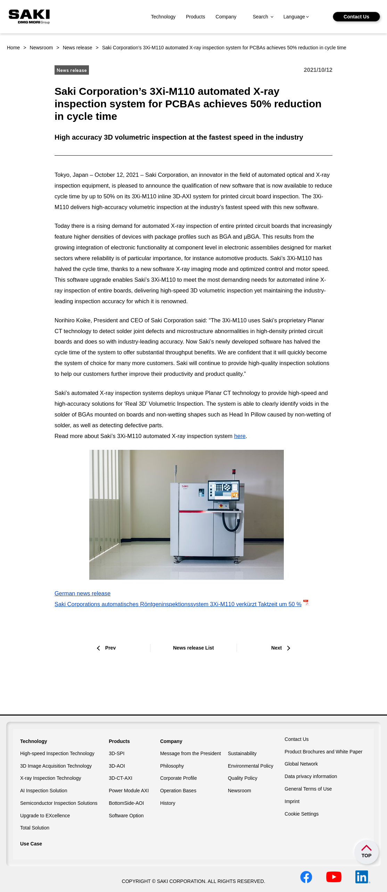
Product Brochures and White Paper (323, 751)
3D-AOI (117, 766)
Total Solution (34, 828)
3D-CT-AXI (120, 778)
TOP (367, 855)
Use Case (31, 843)
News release (77, 47)
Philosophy (172, 766)
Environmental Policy (250, 766)
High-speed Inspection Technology (57, 753)
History (167, 803)
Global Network (301, 764)
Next (276, 648)
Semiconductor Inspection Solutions (59, 803)
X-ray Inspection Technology (50, 778)
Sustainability (242, 753)
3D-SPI (116, 753)
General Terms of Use (308, 789)
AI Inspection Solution (43, 790)
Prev (110, 648)
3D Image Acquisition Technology (56, 766)
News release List (193, 648)
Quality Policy (242, 778)
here (240, 436)
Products (195, 16)
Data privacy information (311, 776)
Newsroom (41, 47)
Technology (163, 16)
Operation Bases (178, 790)
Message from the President (190, 753)
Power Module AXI (129, 790)
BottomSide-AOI (126, 803)
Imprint (292, 801)
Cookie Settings (302, 814)
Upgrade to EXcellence (45, 815)
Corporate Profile (178, 778)
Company (226, 16)
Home (13, 47)
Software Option (126, 815)
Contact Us (356, 16)
